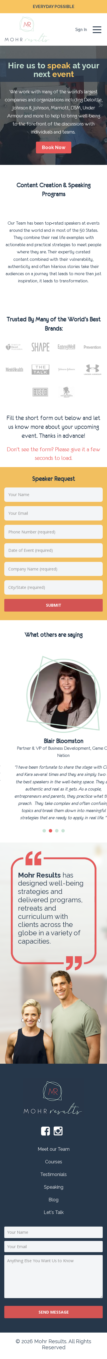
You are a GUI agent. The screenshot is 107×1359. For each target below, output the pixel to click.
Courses (53, 1162)
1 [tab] (44, 830)
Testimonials (53, 1174)
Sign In (81, 29)
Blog (53, 1199)
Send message (54, 1312)
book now (53, 147)
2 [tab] (50, 830)
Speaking (53, 1187)
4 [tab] (63, 830)
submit (53, 605)
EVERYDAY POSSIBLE (53, 6)
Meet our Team (54, 1149)
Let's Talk (54, 1212)
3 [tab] (56, 830)
